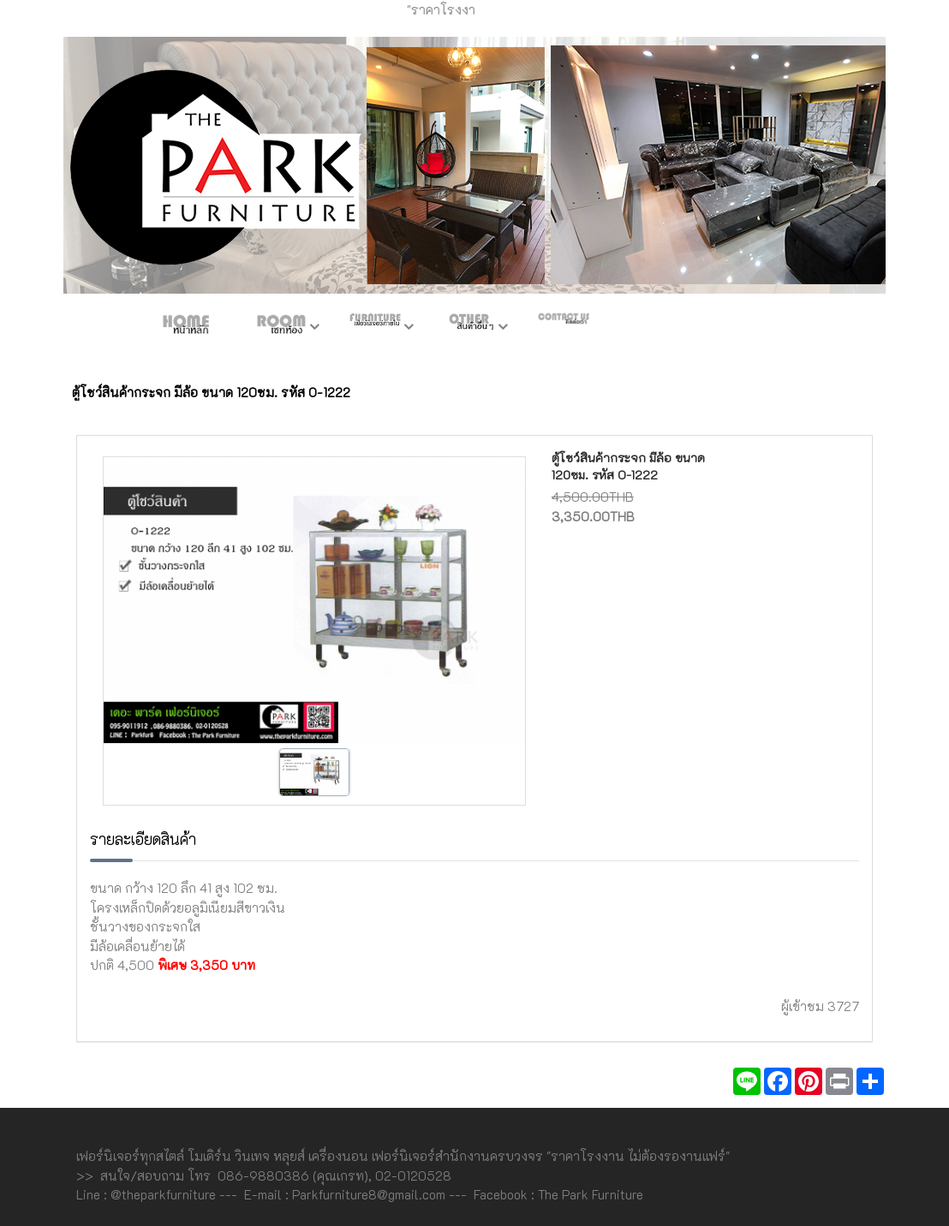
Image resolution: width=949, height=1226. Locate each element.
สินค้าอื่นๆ (469, 328)
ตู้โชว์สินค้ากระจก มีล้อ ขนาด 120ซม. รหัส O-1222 (628, 466)
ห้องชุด (281, 328)
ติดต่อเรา (563, 328)
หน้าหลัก (186, 328)
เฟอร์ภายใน (375, 328)
